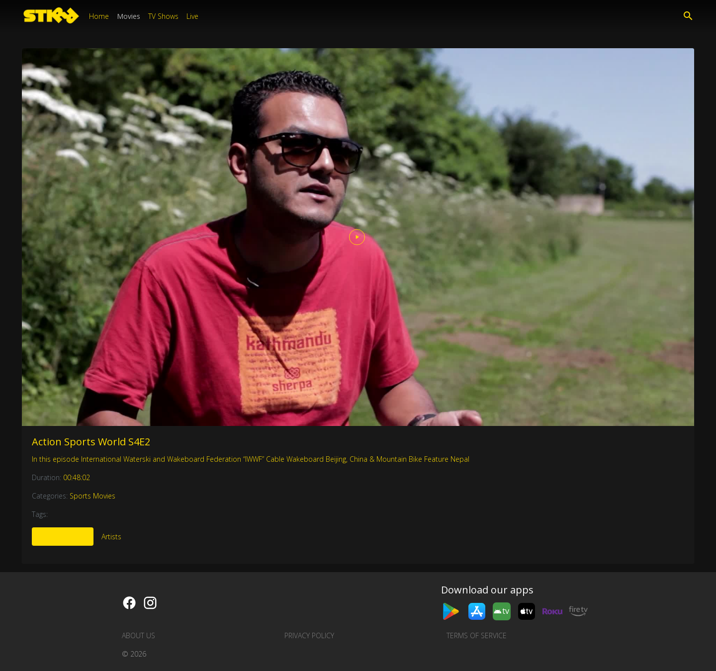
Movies (128, 16)
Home (99, 16)
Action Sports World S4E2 (91, 441)
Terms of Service (477, 635)
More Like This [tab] (63, 536)
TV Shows (163, 16)
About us (138, 635)
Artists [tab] (111, 536)
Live (192, 16)
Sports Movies (92, 496)
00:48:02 (76, 477)
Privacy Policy (309, 635)
